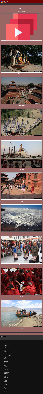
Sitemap (5, 391)
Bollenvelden (6, 375)
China (5, 358)
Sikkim (5, 351)
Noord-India (6, 347)
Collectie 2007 (7, 373)
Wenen (5, 366)
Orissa (5, 350)
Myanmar (5, 357)
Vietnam (5, 362)
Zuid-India (6, 348)
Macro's (5, 381)
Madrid (5, 365)
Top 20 (5, 388)
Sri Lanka (6, 359)
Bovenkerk (6, 377)
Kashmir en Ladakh (8, 352)
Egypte (5, 363)
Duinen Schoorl (7, 378)
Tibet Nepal (6, 361)
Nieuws (5, 386)
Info (4, 387)
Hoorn (5, 376)
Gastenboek (6, 390)
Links (5, 392)
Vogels (5, 371)
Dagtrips (5, 380)
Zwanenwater (6, 372)
